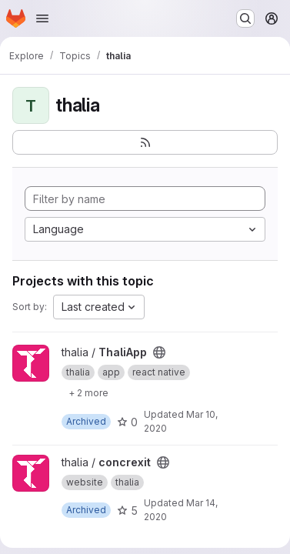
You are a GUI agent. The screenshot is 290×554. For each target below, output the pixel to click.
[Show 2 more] (88, 392)
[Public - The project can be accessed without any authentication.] (159, 352)
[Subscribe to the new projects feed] (145, 142)
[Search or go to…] (245, 18)
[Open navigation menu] (42, 18)
